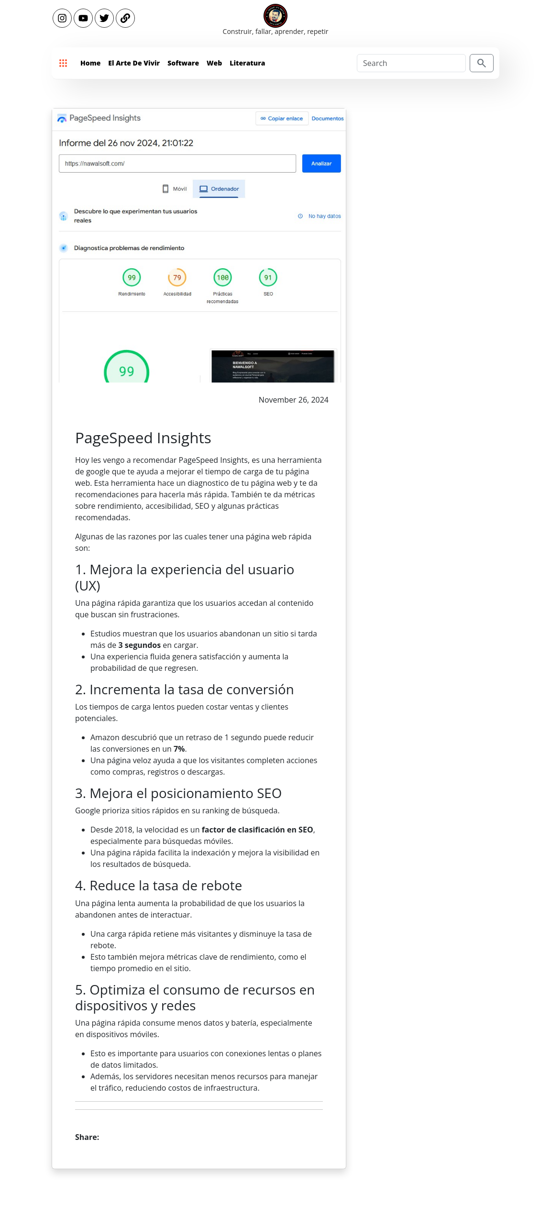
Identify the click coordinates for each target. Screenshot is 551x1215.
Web (214, 62)
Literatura (247, 62)
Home (90, 62)
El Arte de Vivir (134, 62)
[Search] (411, 63)
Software (183, 62)
